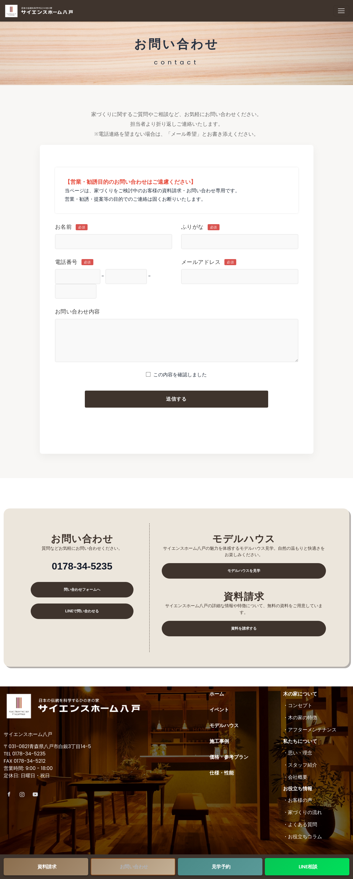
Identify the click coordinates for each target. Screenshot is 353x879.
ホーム (216, 693)
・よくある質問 (300, 824)
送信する (176, 398)
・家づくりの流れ (302, 812)
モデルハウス (224, 725)
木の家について (300, 693)
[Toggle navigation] (341, 10)
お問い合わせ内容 (77, 311)
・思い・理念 (297, 752)
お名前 (71, 227)
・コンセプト (297, 705)
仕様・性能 (221, 772)
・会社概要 (295, 777)
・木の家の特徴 (300, 717)
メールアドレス (209, 262)
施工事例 (219, 741)
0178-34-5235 (82, 566)
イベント (219, 709)
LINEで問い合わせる (82, 611)
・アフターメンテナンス (310, 729)
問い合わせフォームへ (82, 589)
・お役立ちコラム (302, 836)
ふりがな (200, 227)
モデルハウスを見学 (243, 571)
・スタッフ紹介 (300, 764)
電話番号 (74, 262)
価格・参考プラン (228, 757)
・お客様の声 (297, 800)
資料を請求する (244, 628)
